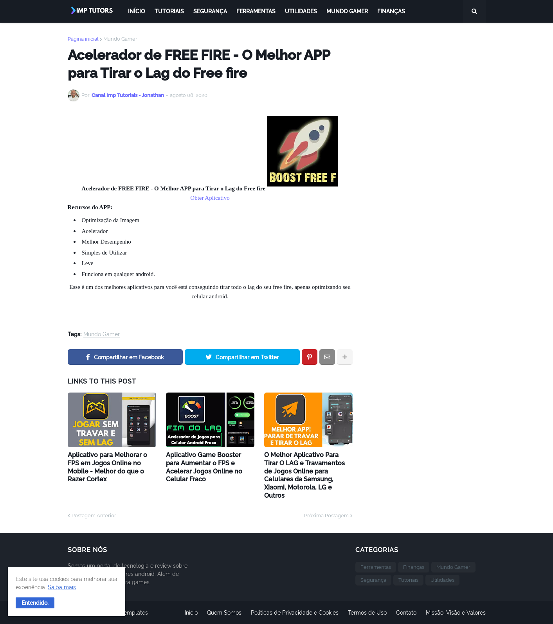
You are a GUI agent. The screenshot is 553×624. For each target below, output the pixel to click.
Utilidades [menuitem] (301, 11)
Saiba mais (62, 587)
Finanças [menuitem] (391, 11)
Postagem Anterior (94, 515)
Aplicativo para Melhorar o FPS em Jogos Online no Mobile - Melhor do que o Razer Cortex (107, 467)
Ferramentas (375, 567)
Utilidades (442, 580)
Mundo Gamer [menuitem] (347, 11)
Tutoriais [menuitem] (169, 11)
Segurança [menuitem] (210, 11)
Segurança (373, 580)
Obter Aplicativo (209, 198)
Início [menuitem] (136, 11)
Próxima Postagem (326, 515)
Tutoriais (408, 580)
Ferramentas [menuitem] (256, 11)
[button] (35, 602)
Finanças (413, 567)
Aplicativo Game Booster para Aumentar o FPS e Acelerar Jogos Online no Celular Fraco (204, 467)
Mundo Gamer (120, 38)
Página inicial (83, 38)
